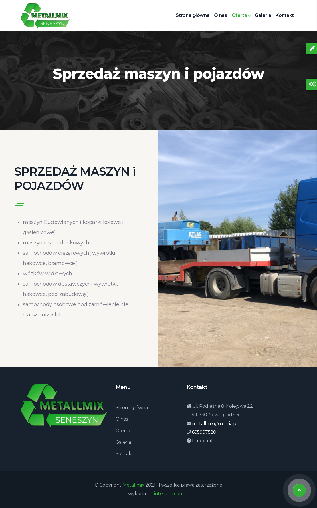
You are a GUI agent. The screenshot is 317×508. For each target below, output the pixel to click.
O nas (220, 15)
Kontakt (285, 15)
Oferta (241, 16)
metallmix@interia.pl (214, 423)
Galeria (263, 15)
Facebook (202, 440)
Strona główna (192, 15)
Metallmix (133, 485)
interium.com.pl (171, 493)
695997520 (203, 432)
